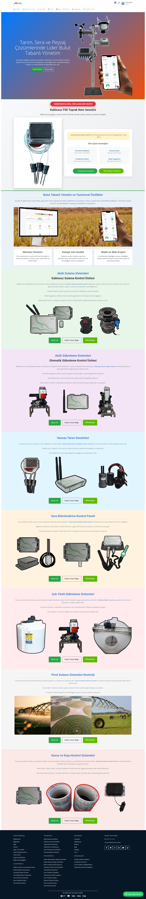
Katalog (76, 849)
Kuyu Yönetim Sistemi (19, 880)
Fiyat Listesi (17, 855)
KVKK (49, 891)
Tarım (51, 9)
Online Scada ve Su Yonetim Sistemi (24, 867)
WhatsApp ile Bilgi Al (112, 171)
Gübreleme (76, 9)
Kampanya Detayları (86, 171)
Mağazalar (16, 842)
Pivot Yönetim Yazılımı (50, 878)
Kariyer (15, 847)
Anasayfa (77, 839)
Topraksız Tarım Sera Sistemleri (53, 867)
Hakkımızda (16, 839)
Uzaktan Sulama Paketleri (81, 859)
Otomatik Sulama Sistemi (21, 872)
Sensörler (41, 9)
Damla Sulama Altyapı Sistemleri (53, 862)
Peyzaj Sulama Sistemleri (51, 852)
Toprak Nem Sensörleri (51, 844)
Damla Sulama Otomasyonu (21, 870)
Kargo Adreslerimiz (19, 857)
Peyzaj (66, 9)
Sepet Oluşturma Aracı (20, 852)
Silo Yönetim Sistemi (19, 883)
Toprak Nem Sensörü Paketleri (83, 867)
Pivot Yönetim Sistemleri (20, 878)
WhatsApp (90, 340)
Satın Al (54, 340)
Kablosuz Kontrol (28, 9)
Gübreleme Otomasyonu (51, 847)
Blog (14, 844)
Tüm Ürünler (37, 69)
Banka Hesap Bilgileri (19, 860)
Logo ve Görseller (18, 849)
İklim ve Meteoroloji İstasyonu (53, 865)
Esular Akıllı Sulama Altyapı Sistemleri (55, 859)
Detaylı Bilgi (49, 69)
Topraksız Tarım (89, 9)
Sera (58, 9)
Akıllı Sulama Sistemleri (51, 839)
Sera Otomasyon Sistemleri (52, 849)
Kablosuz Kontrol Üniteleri (52, 842)
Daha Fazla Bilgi (72, 340)
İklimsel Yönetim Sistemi (51, 880)
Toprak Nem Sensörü (80, 862)
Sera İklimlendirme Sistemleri (22, 875)
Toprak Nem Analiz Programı (52, 875)
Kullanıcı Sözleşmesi (92, 891)
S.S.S (75, 852)
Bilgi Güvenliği (65, 891)
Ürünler (16, 9)
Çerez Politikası (56, 891)
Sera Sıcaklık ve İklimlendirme (83, 865)
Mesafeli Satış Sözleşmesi (78, 891)
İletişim (76, 844)
